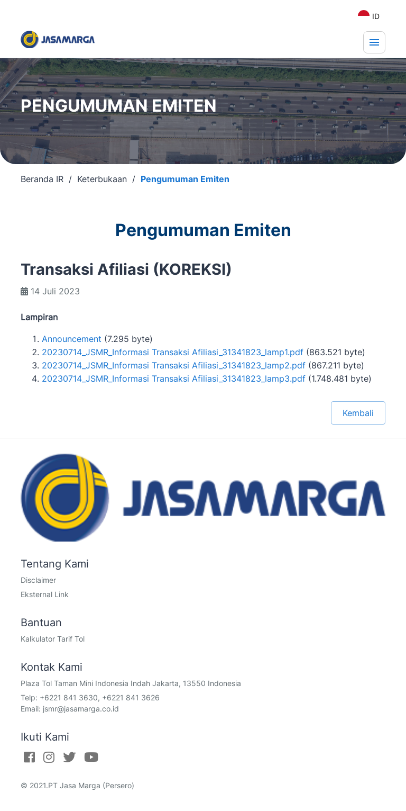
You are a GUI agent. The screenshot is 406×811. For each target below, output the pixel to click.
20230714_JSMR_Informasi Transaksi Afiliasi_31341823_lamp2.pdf (174, 365)
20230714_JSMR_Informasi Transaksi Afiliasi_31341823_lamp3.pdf (174, 378)
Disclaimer (38, 579)
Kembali (358, 413)
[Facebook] (29, 757)
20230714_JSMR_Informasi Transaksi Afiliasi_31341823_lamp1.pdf (172, 352)
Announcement (72, 339)
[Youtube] (91, 757)
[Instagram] (49, 757)
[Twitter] (69, 757)
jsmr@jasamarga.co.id (81, 708)
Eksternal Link (45, 594)
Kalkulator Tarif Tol (53, 638)
